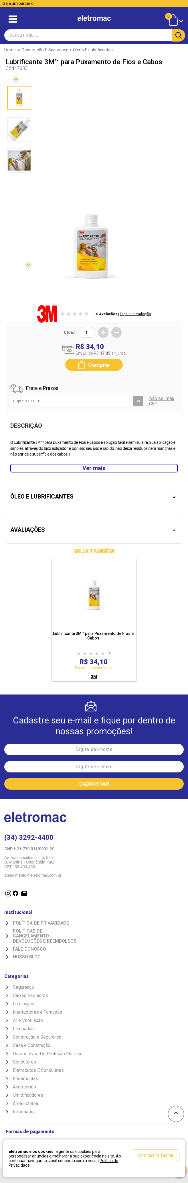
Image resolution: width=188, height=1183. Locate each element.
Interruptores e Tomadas (37, 1012)
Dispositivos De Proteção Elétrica (47, 1053)
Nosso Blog (27, 957)
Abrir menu (12, 19)
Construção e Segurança (44, 49)
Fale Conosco (29, 949)
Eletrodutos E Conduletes (38, 1070)
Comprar (94, 364)
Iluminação (23, 1004)
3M (94, 676)
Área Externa (25, 1103)
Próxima (16, 270)
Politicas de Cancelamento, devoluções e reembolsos (44, 936)
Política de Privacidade (41, 923)
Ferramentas (25, 1078)
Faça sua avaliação (135, 314)
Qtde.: (69, 332)
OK (138, 401)
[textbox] (94, 35)
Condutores (24, 1062)
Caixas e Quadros (30, 995)
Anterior (16, 77)
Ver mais (94, 468)
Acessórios (24, 1087)
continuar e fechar (155, 1155)
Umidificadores (28, 1095)
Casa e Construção (31, 1045)
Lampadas (23, 1028)
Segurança (23, 987)
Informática (24, 1112)
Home (10, 49)
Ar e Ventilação (28, 1020)
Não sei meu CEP (161, 401)
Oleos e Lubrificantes (93, 49)
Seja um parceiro (18, 3)
